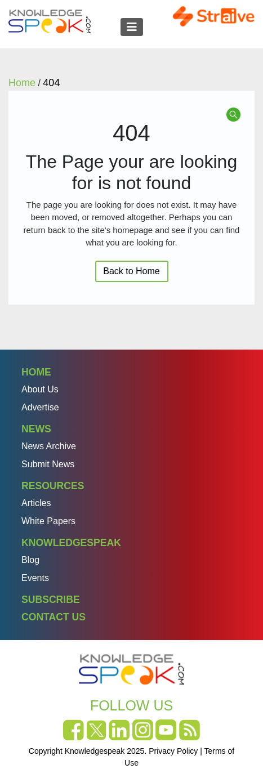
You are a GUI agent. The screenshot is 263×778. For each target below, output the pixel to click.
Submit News (47, 464)
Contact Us (53, 617)
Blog (30, 560)
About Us (40, 389)
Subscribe (50, 599)
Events (35, 578)
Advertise (40, 407)
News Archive (48, 446)
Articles (36, 503)
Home (36, 372)
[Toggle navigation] (132, 27)
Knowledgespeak (71, 542)
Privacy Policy (173, 750)
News (36, 429)
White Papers (48, 521)
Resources (52, 485)
